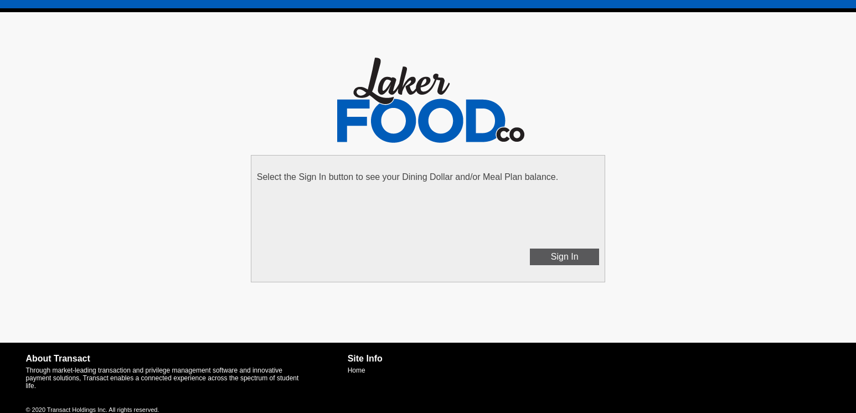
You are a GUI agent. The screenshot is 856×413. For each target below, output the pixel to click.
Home (356, 370)
